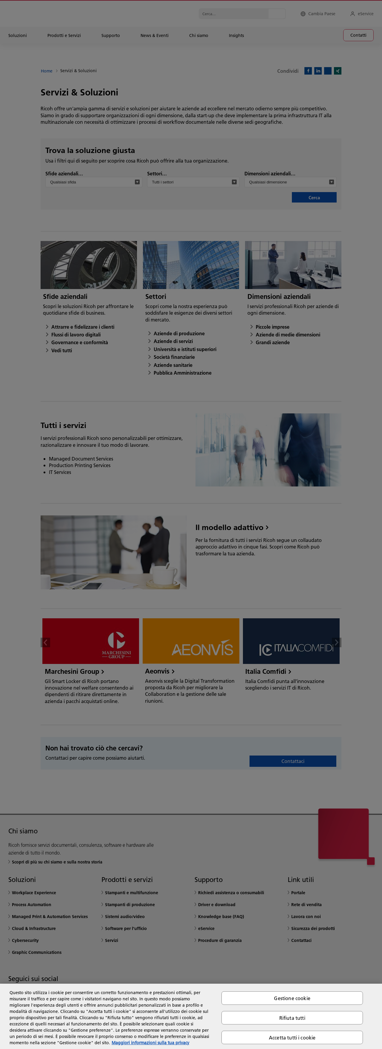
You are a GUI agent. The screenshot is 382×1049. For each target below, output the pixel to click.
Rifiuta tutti (292, 1017)
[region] (191, 1016)
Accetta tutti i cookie (292, 1037)
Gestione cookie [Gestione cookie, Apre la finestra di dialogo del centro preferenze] (292, 998)
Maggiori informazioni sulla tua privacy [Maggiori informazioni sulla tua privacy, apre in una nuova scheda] (150, 1042)
